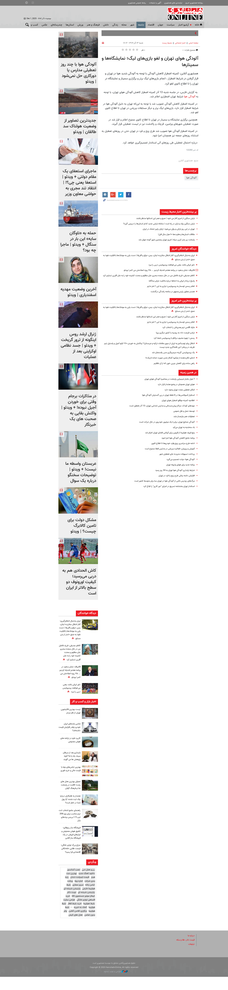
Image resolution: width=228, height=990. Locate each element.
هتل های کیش (75, 928)
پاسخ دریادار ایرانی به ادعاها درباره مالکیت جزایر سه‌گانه (169, 284)
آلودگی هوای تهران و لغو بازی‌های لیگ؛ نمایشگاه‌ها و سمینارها (150, 62)
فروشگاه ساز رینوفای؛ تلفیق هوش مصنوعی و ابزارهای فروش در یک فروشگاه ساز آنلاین (70, 846)
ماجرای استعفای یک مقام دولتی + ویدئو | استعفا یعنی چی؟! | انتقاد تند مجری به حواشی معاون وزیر (79, 182)
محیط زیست (167, 43)
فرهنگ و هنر (93, 25)
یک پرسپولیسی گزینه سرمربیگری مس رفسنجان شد (171, 356)
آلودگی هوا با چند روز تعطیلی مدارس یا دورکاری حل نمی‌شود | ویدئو (78, 73)
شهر (132, 25)
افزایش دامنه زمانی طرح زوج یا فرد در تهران (175, 479)
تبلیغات (191, 957)
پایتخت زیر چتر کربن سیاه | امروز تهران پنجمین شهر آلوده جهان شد (164, 240)
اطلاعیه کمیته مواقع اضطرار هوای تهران (176, 404)
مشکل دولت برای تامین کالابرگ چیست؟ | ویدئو (82, 526)
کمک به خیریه (80, 920)
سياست (171, 25)
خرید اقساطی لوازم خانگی (80, 911)
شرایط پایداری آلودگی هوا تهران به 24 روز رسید (173, 474)
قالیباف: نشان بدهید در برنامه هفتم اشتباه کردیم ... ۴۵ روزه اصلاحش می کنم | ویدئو (155, 270)
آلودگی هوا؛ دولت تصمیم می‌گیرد (179, 463)
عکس (44, 25)
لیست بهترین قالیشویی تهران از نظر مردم (70, 721)
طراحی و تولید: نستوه (116, 984)
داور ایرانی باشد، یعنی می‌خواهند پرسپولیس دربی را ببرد (169, 265)
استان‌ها (70, 25)
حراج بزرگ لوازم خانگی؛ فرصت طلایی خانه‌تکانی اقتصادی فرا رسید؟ (70, 862)
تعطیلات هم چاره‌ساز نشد (183, 420)
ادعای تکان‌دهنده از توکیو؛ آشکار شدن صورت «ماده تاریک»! (168, 362)
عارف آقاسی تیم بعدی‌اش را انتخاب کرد (177, 331)
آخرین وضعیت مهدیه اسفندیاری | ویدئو (78, 292)
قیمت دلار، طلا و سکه (184, 953)
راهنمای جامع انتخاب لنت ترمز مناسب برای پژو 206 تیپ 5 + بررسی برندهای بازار (70, 829)
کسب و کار (32, 25)
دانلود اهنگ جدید (86, 886)
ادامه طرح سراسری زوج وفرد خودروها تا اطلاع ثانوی (171, 447)
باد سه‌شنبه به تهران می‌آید (182, 431)
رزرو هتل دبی (88, 883)
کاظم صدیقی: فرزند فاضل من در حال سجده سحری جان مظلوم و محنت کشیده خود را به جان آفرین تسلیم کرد (70, 657)
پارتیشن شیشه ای (72, 902)
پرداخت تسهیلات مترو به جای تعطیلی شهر (175, 458)
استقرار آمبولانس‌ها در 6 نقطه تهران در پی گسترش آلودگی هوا (166, 399)
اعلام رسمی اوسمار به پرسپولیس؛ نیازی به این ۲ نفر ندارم (168, 290)
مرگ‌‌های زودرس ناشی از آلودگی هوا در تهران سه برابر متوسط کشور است (161, 485)
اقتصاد (151, 25)
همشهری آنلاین (184, 14)
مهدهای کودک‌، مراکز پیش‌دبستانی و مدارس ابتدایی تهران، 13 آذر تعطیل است (159, 409)
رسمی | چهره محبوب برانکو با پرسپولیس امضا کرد (172, 342)
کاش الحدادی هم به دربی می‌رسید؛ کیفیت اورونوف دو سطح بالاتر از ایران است (79, 582)
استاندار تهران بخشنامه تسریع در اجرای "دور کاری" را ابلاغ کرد (167, 490)
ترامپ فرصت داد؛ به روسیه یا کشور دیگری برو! (173, 336)
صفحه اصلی (193, 43)
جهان (160, 25)
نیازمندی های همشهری (173, 2)
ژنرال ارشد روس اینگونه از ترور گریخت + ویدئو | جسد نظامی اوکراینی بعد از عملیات (78, 345)
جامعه (141, 25)
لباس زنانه (90, 898)
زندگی (115, 25)
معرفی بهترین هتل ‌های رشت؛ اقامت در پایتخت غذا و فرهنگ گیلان (70, 795)
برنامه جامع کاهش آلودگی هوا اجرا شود (176, 442)
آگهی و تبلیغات (155, 2)
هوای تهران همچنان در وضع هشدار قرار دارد (174, 388)
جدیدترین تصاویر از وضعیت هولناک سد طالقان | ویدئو (79, 126)
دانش (106, 25)
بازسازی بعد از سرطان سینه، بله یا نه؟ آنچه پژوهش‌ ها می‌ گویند (71, 766)
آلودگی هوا (189, 96)
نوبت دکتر (71, 905)
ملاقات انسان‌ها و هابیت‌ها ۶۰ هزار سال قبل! (174, 234)
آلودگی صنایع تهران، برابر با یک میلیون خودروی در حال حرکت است (164, 426)
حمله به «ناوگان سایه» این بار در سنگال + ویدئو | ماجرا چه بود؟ (78, 242)
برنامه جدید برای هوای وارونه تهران (179, 469)
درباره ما (191, 949)
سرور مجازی (77, 898)
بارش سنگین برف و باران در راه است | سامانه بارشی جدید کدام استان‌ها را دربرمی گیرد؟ (154, 224)
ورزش (80, 25)
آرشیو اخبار (183, 25)
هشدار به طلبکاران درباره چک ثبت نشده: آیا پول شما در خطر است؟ (71, 811)
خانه (199, 25)
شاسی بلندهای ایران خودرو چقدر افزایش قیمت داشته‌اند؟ (71, 737)
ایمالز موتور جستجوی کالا (83, 909)
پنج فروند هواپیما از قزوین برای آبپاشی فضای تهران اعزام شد (167, 436)
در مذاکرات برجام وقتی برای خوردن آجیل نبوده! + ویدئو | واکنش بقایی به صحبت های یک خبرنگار (78, 410)
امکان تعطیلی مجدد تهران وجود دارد (178, 393)
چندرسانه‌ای (56, 25)
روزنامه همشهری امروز (194, 2)
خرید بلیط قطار (74, 917)
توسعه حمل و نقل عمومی (183, 415)
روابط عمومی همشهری (137, 2)
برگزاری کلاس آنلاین (78, 924)
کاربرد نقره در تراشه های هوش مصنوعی (70, 750)
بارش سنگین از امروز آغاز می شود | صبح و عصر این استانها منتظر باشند (162, 218)
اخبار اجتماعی (180, 43)
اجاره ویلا (78, 894)
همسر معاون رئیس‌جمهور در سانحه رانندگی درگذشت (170, 295)
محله (123, 25)
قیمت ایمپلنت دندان (79, 890)
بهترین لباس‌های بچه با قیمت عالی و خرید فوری (70, 781)
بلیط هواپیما (89, 917)
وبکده (70, 894)
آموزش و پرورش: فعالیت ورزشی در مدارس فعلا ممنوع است (167, 452)
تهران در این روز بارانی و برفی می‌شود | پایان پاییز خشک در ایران (166, 229)
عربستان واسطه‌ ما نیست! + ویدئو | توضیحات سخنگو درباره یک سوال (80, 472)
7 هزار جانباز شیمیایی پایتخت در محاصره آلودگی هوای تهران (167, 383)
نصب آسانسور (73, 883)
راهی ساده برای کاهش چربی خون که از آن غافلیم (172, 367)
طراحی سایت (69, 913)
